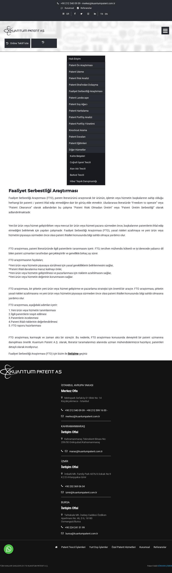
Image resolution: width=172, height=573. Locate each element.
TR (101, 14)
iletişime (73, 353)
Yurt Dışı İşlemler (98, 547)
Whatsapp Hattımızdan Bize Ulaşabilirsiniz (48, 548)
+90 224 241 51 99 (75, 527)
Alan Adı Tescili (78, 168)
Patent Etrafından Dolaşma (83, 84)
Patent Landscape (79, 97)
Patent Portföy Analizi (80, 117)
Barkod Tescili (77, 175)
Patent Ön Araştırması (81, 65)
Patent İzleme (76, 71)
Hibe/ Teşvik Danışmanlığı (83, 181)
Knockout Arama (78, 130)
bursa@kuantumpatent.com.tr (82, 533)
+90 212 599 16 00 (96, 410)
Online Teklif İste (17, 43)
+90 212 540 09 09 (70, 3)
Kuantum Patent (30, 31)
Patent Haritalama (78, 110)
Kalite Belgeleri (77, 156)
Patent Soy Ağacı (78, 104)
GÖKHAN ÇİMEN (165, 566)
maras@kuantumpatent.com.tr (85, 451)
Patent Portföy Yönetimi (82, 123)
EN (106, 14)
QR (66, 14)
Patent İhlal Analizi (79, 78)
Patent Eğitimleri (78, 143)
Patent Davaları (77, 136)
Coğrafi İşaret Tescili (80, 162)
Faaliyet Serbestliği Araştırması (85, 91)
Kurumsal (67, 8)
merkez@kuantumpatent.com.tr (98, 3)
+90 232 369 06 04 (75, 486)
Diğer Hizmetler (77, 149)
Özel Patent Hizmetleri (124, 547)
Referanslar (84, 8)
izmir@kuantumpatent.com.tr (81, 492)
